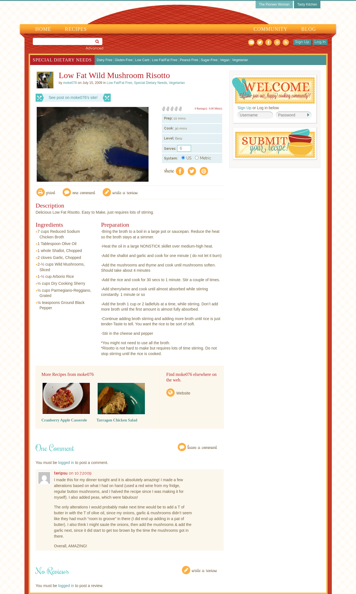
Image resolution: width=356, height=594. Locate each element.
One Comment (84, 192)
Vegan (224, 60)
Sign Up (302, 42)
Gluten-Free (124, 60)
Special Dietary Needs (62, 60)
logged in (66, 462)
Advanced (94, 48)
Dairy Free (104, 60)
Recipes (76, 29)
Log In (320, 42)
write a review (125, 192)
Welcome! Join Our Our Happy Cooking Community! (273, 90)
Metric (203, 158)
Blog (308, 29)
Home (43, 29)
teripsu (61, 473)
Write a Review (204, 570)
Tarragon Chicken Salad (117, 420)
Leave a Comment (202, 447)
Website (183, 393)
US (186, 158)
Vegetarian (240, 60)
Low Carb (142, 60)
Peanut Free (189, 60)
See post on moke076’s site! (73, 97)
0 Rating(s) (201, 108)
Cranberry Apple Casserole (64, 420)
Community (271, 29)
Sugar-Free (209, 60)
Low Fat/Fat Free (164, 60)
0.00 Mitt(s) (215, 108)
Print (50, 192)
